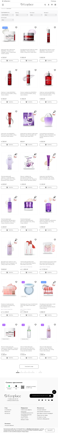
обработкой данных (32, 429)
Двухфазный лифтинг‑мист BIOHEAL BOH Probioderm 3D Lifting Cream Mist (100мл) (9, 263)
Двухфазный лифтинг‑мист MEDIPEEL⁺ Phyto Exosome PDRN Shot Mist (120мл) (47, 51)
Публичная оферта (26, 409)
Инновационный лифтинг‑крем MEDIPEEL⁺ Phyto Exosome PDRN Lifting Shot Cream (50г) (29, 51)
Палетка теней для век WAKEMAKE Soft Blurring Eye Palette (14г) (8, 305)
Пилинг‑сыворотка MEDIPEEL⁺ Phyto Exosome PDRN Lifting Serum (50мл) (28, 93)
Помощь (53, 1)
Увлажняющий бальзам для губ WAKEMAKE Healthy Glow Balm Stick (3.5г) (28, 263)
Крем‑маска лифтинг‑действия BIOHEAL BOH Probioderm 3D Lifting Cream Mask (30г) (28, 135)
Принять (50, 430)
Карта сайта (24, 417)
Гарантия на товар (42, 415)
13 (40, 371)
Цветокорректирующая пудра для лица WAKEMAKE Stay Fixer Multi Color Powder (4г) (48, 263)
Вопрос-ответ (25, 419)
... (36, 372)
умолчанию (5, 14)
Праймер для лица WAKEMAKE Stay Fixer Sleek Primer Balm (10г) (28, 305)
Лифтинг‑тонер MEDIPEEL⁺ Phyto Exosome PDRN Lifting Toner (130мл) (8, 93)
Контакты (7, 413)
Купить (11, 60)
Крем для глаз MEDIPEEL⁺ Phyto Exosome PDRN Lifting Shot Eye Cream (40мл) (8, 135)
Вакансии (7, 411)
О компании (8, 409)
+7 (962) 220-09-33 (13, 399)
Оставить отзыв (41, 417)
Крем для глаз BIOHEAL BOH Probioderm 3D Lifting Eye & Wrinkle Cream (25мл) (47, 178)
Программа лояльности (43, 411)
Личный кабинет (41, 409)
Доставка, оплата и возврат (45, 413)
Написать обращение (43, 418)
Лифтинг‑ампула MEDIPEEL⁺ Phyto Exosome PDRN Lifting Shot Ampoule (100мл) (47, 93)
